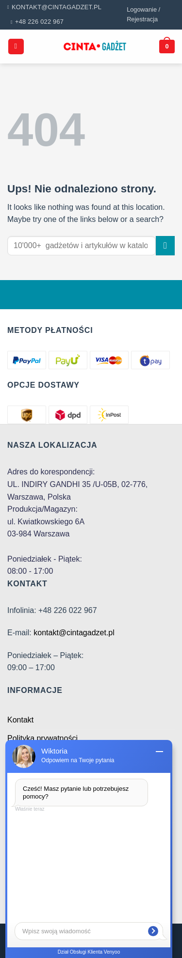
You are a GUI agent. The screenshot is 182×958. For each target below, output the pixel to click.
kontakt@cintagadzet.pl (74, 632)
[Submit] (165, 245)
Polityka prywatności (42, 738)
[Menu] (16, 47)
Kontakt (20, 720)
